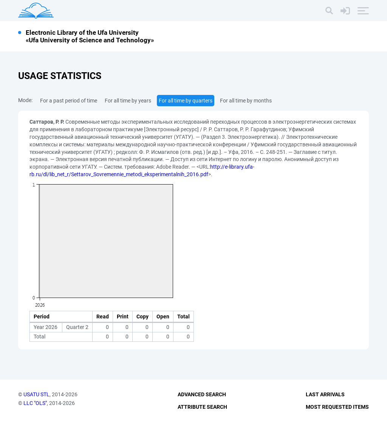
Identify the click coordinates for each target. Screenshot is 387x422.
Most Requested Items (337, 407)
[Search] (329, 10)
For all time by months (246, 101)
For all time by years (128, 101)
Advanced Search (202, 394)
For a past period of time (68, 101)
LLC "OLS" (35, 403)
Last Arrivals (325, 394)
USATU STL (36, 394)
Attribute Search (202, 407)
